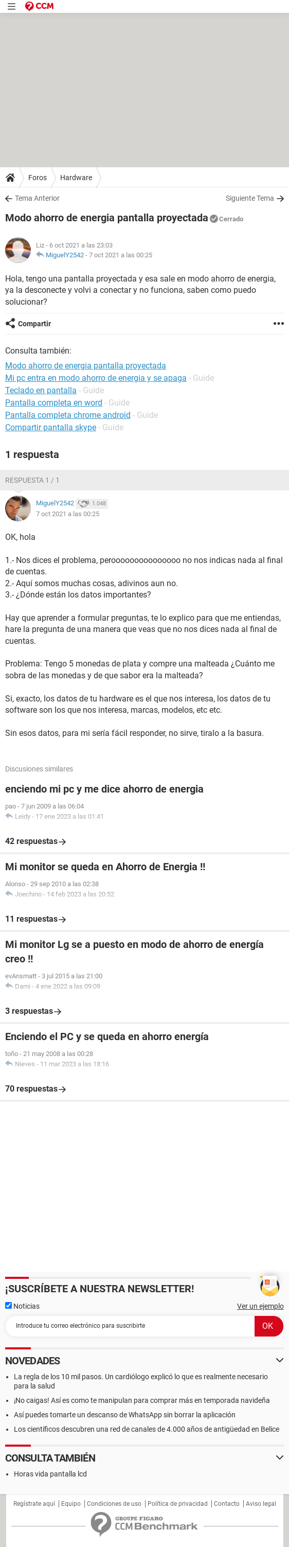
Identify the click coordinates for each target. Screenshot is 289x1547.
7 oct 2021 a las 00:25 (120, 255)
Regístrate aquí (34, 1503)
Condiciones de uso (114, 1503)
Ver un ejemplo (260, 1306)
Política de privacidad (178, 1503)
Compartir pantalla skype (50, 427)
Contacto (227, 1503)
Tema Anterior (37, 198)
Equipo (71, 1503)
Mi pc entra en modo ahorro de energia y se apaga (96, 378)
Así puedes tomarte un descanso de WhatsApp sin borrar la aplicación (125, 1415)
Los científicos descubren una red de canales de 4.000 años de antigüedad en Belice (146, 1429)
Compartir (34, 324)
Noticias (22, 1306)
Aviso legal (261, 1503)
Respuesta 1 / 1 (32, 480)
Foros (37, 177)
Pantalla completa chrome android (68, 415)
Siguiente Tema (250, 198)
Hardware (76, 177)
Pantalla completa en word (53, 403)
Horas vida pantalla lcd (50, 1474)
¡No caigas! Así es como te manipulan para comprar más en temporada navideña (142, 1400)
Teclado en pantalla (41, 390)
